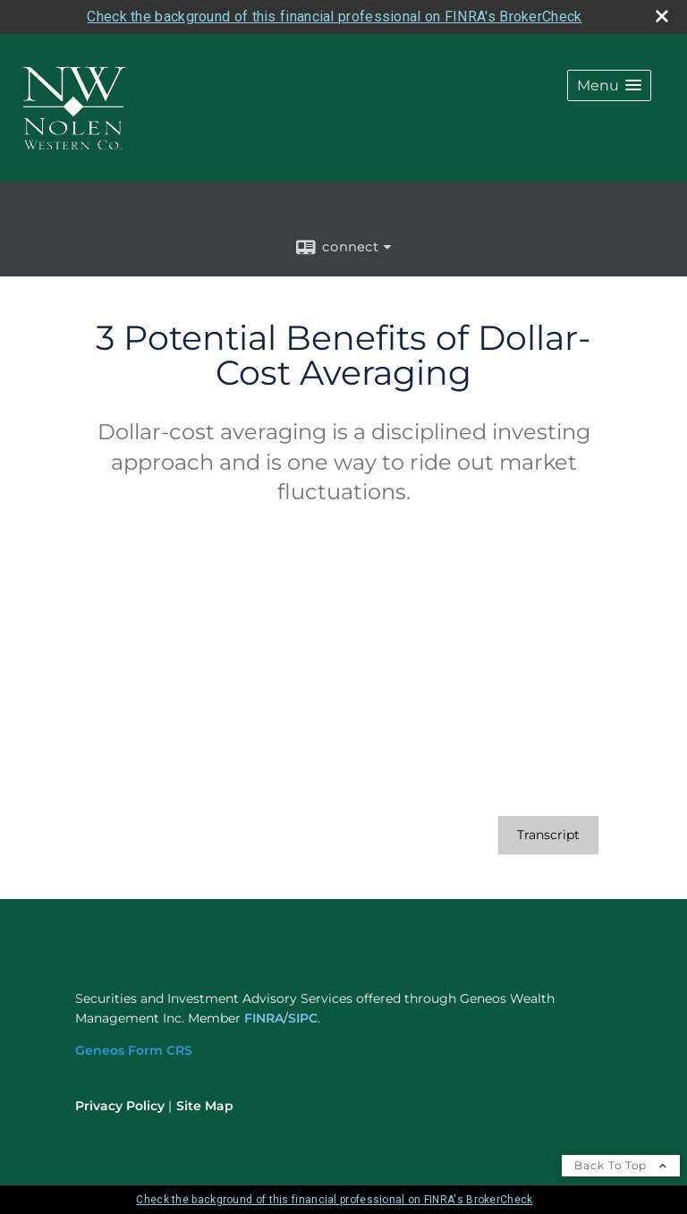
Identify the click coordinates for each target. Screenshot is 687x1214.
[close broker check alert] (662, 16)
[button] (609, 85)
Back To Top (620, 1165)
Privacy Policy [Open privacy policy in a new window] (120, 1106)
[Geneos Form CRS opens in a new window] (133, 1050)
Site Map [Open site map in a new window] (204, 1106)
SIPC (303, 1018)
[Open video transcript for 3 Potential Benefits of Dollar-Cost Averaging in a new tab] (548, 835)
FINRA (264, 1018)
